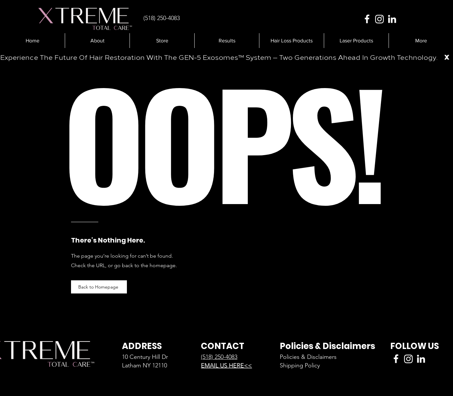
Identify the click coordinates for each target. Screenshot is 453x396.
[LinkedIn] (392, 19)
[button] (226, 40)
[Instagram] (379, 19)
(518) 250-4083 (219, 357)
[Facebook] (367, 19)
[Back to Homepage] (99, 286)
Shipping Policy (300, 365)
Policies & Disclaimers (308, 357)
